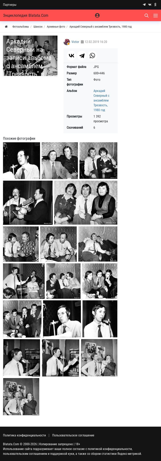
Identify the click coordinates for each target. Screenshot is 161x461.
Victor (75, 42)
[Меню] (156, 15)
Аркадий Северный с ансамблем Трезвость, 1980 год (101, 100)
